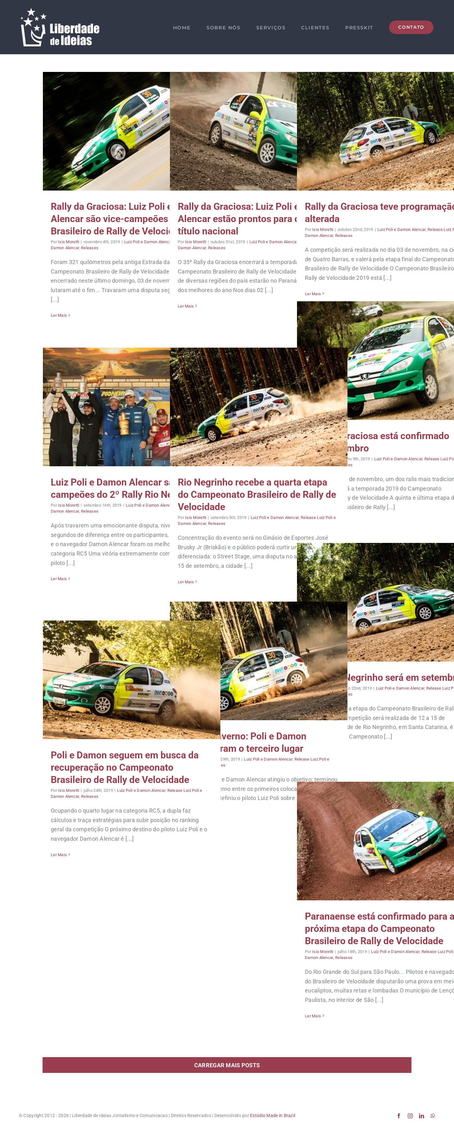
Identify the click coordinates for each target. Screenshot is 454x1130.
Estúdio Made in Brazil (272, 1115)
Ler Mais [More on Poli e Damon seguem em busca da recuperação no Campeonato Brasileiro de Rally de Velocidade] (59, 854)
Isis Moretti (68, 241)
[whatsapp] (433, 1115)
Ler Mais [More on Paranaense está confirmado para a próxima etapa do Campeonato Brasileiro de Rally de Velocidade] (313, 1016)
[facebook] (398, 1115)
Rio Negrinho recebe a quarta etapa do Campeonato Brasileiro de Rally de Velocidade (257, 494)
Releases (89, 247)
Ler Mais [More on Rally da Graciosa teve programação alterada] (313, 293)
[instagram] (410, 1115)
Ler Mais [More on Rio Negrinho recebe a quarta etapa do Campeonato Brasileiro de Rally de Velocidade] (186, 582)
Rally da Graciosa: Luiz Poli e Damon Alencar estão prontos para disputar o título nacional (257, 219)
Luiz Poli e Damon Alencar (148, 241)
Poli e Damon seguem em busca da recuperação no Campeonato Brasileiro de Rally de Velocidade (125, 767)
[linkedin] (421, 1115)
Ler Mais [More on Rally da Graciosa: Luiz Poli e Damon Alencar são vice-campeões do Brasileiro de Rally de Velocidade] (59, 315)
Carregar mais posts (227, 1065)
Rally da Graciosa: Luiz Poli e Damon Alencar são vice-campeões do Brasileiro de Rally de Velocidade (128, 219)
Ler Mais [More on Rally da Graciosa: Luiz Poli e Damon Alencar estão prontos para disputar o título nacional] (186, 306)
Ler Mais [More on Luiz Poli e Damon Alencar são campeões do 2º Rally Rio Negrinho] (59, 578)
